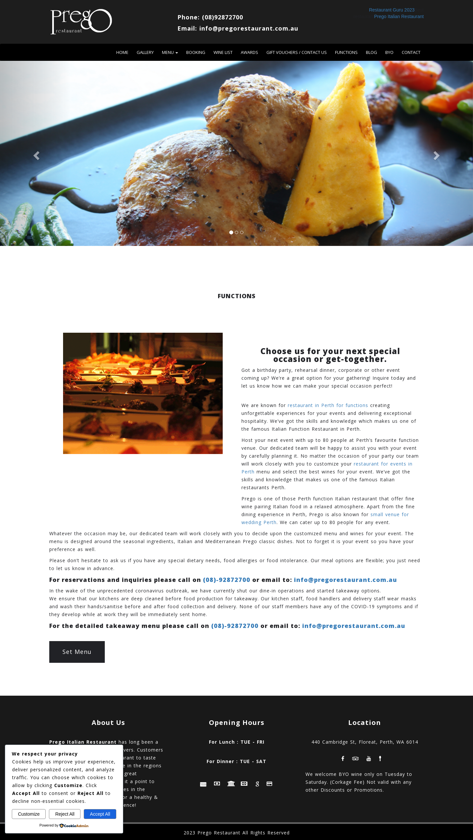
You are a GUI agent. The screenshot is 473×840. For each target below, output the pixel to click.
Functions (346, 52)
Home (122, 52)
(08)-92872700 (226, 580)
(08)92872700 (222, 17)
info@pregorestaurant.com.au (248, 28)
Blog (371, 52)
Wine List (223, 52)
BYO (389, 52)
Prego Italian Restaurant (399, 16)
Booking (195, 52)
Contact (411, 52)
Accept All (100, 814)
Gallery (145, 52)
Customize (29, 814)
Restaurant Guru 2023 (392, 9)
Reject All (64, 814)
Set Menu (77, 652)
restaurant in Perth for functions (328, 405)
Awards (249, 52)
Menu (170, 52)
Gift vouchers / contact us (296, 52)
